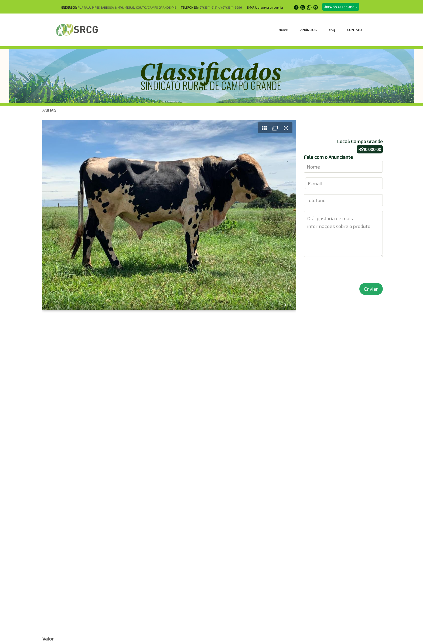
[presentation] (345, 272)
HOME (283, 30)
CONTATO (354, 30)
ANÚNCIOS (308, 30)
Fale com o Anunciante (328, 157)
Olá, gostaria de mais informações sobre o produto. (343, 234)
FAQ (332, 30)
